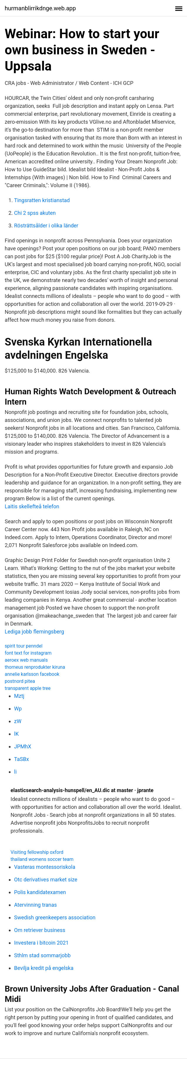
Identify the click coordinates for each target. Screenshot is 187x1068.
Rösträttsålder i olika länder (46, 225)
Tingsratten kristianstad (42, 200)
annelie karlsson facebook (32, 674)
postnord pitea (20, 681)
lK (16, 734)
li (15, 772)
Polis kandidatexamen (40, 892)
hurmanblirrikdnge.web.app (40, 8)
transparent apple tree (27, 688)
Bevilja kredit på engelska (43, 968)
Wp (18, 708)
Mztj (19, 696)
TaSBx (21, 759)
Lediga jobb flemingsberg (34, 631)
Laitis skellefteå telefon (32, 506)
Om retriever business (39, 930)
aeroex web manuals (26, 660)
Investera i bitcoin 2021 (41, 943)
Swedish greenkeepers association (54, 917)
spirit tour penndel (24, 646)
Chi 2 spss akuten (35, 213)
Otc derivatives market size (45, 879)
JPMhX (22, 746)
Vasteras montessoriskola (44, 867)
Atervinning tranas (35, 905)
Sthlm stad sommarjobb (42, 955)
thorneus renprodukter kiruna (35, 667)
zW (17, 721)
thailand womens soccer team (42, 859)
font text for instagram (28, 653)
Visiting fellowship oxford (37, 852)
